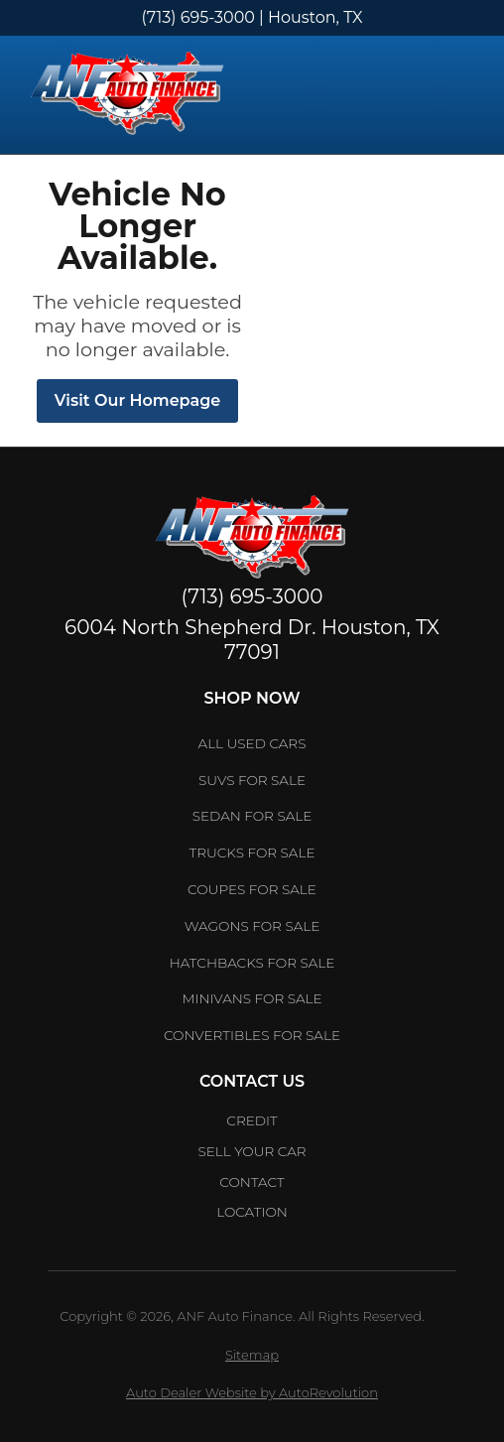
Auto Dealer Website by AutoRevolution (252, 1392)
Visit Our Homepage (137, 400)
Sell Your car (251, 1151)
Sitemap (252, 1355)
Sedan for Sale (252, 816)
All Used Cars (252, 743)
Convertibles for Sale (252, 1035)
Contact (251, 1182)
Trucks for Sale (252, 852)
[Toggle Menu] (464, 95)
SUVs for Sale (252, 780)
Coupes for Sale (252, 889)
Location (252, 1212)
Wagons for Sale (252, 926)
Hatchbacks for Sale (252, 963)
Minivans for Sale (251, 998)
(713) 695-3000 (198, 17)
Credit (251, 1120)
